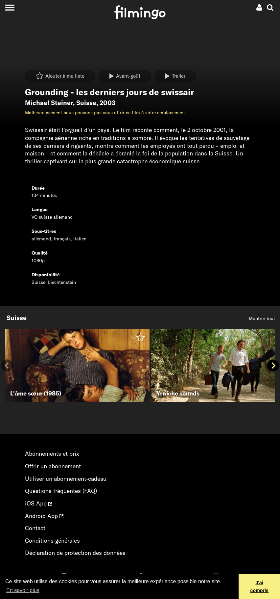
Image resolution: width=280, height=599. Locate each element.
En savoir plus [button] (22, 590)
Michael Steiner (49, 103)
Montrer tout (262, 318)
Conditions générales (52, 540)
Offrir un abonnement (53, 466)
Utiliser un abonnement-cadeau (65, 478)
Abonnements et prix (52, 453)
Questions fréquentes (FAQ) (61, 491)
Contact (35, 528)
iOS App (38, 503)
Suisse (86, 103)
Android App (44, 516)
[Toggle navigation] (9, 7)
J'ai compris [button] (259, 586)
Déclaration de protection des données (75, 553)
